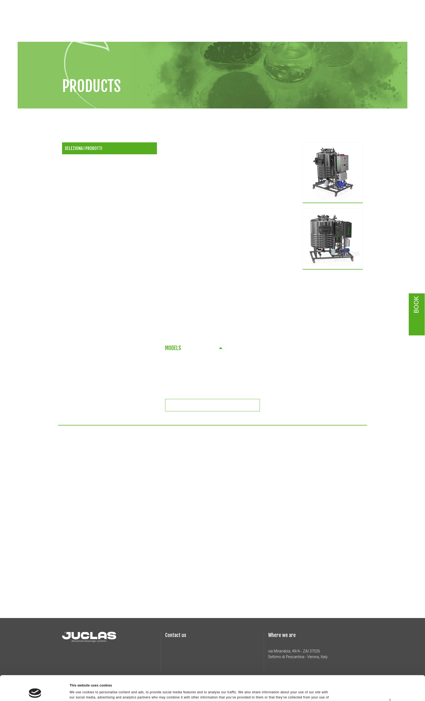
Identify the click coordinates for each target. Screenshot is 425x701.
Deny (380, 688)
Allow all (380, 663)
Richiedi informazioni (216, 405)
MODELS (173, 348)
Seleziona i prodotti (83, 148)
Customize (380, 676)
